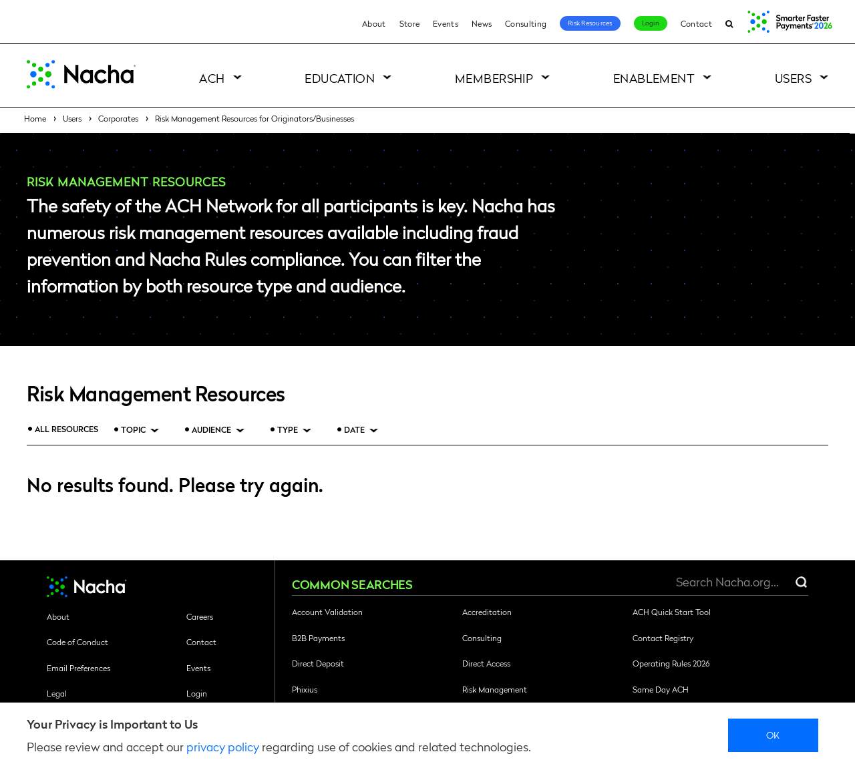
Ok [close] (773, 735)
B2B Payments (318, 637)
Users (793, 77)
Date (354, 430)
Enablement (654, 77)
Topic (133, 430)
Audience (211, 430)
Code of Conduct (77, 641)
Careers (199, 616)
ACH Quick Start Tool (672, 611)
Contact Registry (663, 637)
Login (650, 22)
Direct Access (486, 663)
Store (409, 23)
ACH (211, 77)
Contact (696, 23)
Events (445, 23)
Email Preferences (78, 667)
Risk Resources (590, 22)
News (482, 23)
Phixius (304, 689)
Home (35, 118)
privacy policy (222, 746)
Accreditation (487, 611)
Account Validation (327, 611)
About (374, 23)
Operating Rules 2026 (671, 663)
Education (340, 77)
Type (287, 430)
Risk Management (494, 689)
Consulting (525, 23)
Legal (57, 693)
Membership (494, 77)
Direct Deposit (318, 663)
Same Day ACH (661, 689)
